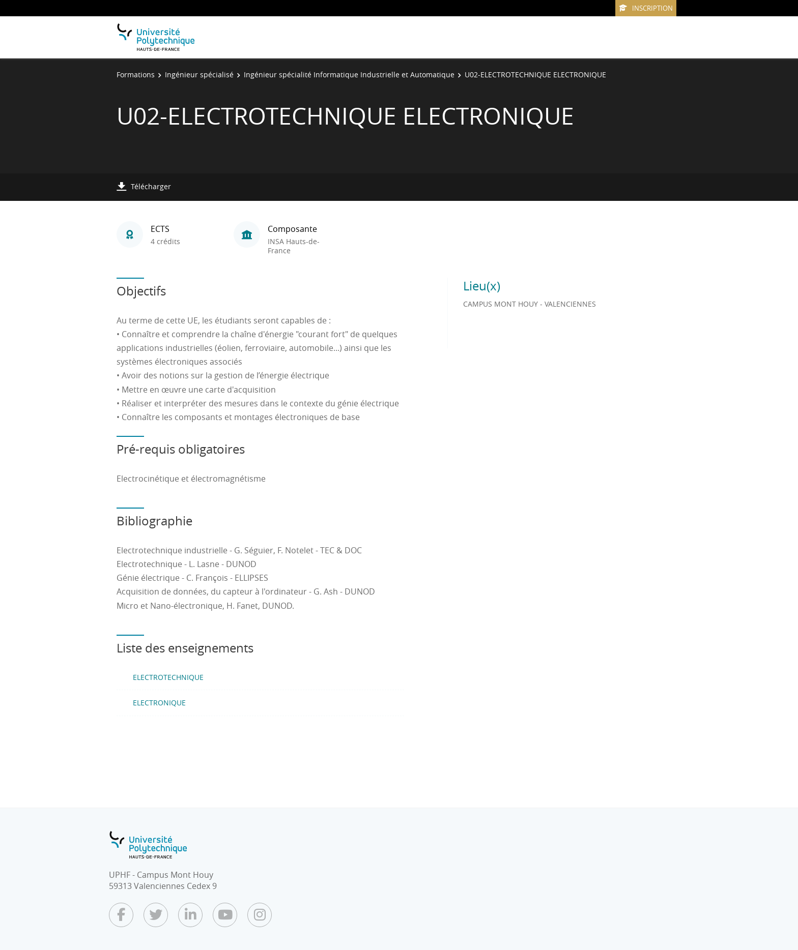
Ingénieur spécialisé (199, 74)
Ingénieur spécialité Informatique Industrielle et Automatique (349, 74)
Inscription (646, 8)
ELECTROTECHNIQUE (168, 677)
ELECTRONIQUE (159, 702)
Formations (136, 74)
